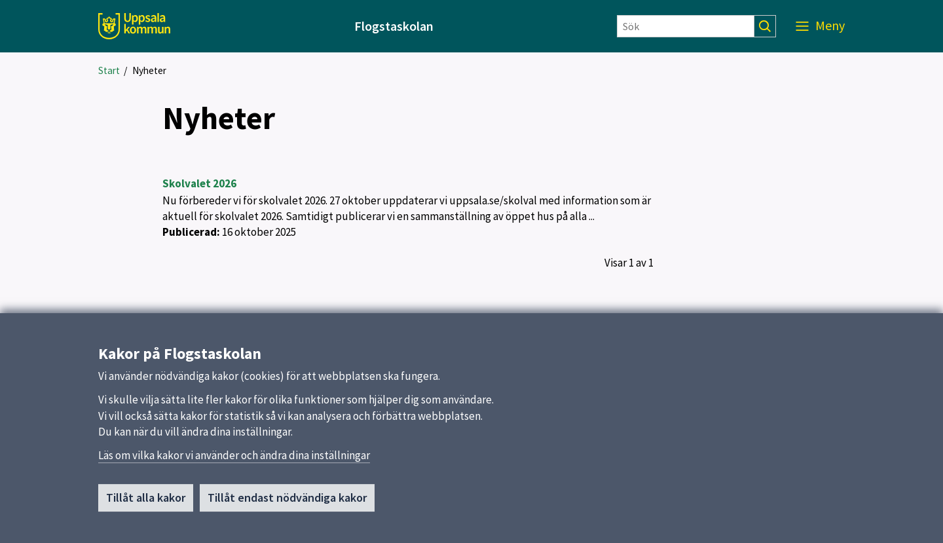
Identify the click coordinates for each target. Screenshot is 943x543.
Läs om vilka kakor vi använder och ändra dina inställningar (234, 460)
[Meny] (820, 26)
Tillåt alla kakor (145, 502)
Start (109, 70)
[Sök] (685, 26)
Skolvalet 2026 (199, 183)
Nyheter (149, 70)
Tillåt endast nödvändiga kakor (287, 502)
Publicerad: (191, 232)
